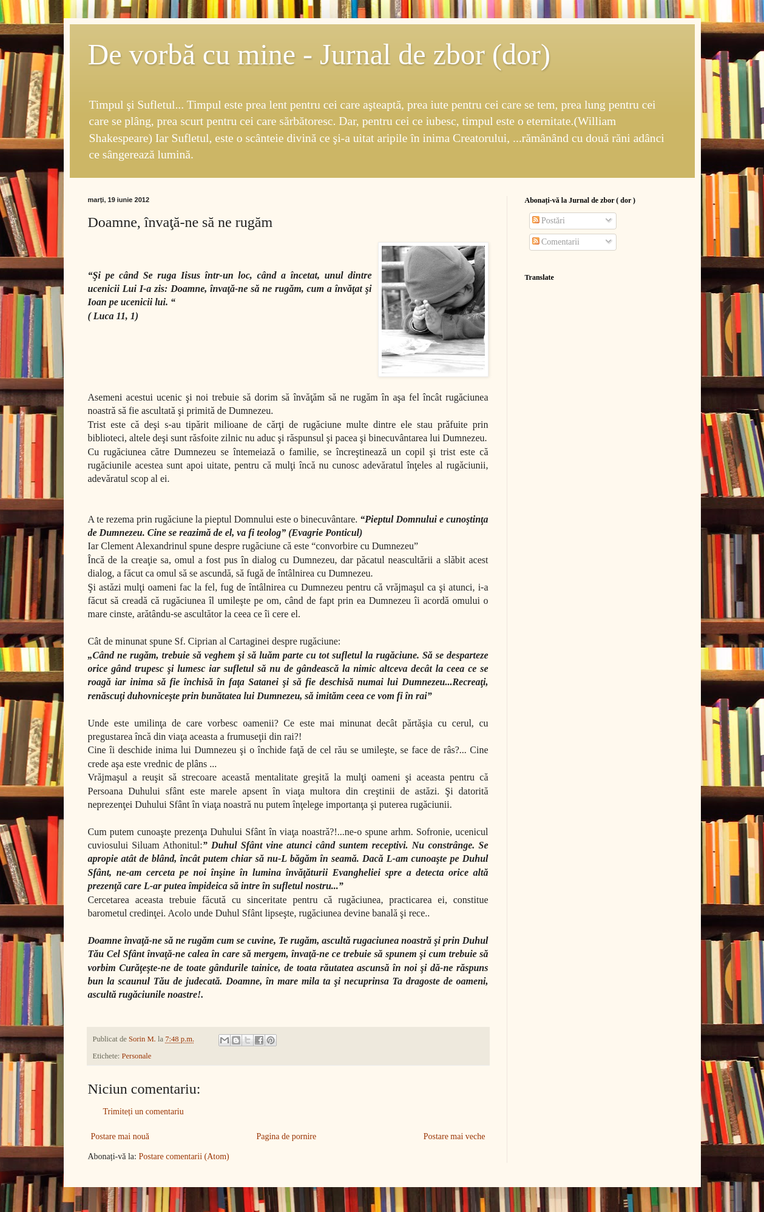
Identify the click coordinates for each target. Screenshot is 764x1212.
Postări (548, 220)
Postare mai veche (454, 1136)
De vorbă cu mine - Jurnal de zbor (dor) (319, 54)
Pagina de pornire (286, 1136)
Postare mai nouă (120, 1136)
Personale (136, 1056)
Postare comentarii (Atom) (183, 1156)
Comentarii (556, 241)
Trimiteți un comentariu (143, 1111)
